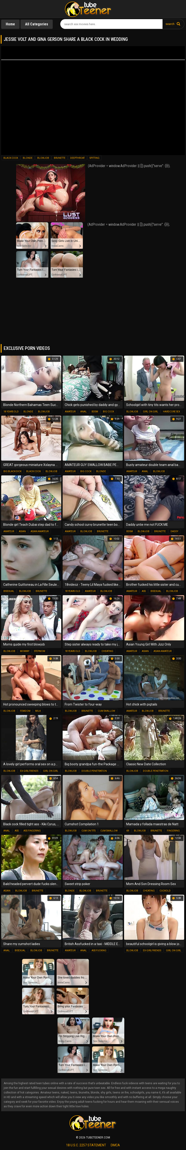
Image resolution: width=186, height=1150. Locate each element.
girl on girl (150, 411)
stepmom (39, 651)
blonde (27, 158)
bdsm (95, 411)
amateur (70, 411)
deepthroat (77, 158)
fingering (173, 830)
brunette (59, 158)
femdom (25, 711)
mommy (24, 651)
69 (127, 830)
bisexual (8, 591)
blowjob (43, 158)
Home (10, 24)
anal (83, 411)
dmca (115, 1145)
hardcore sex (171, 411)
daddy (174, 531)
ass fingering (32, 830)
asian (22, 531)
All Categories (36, 24)
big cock (108, 411)
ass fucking (99, 950)
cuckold (165, 890)
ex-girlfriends (29, 771)
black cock (10, 158)
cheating (107, 651)
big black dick (12, 471)
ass (144, 591)
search (170, 24)
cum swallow (106, 711)
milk (38, 711)
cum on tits (88, 830)
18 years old (11, 411)
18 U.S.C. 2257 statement (86, 1145)
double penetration (94, 771)
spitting (94, 158)
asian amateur (40, 531)
